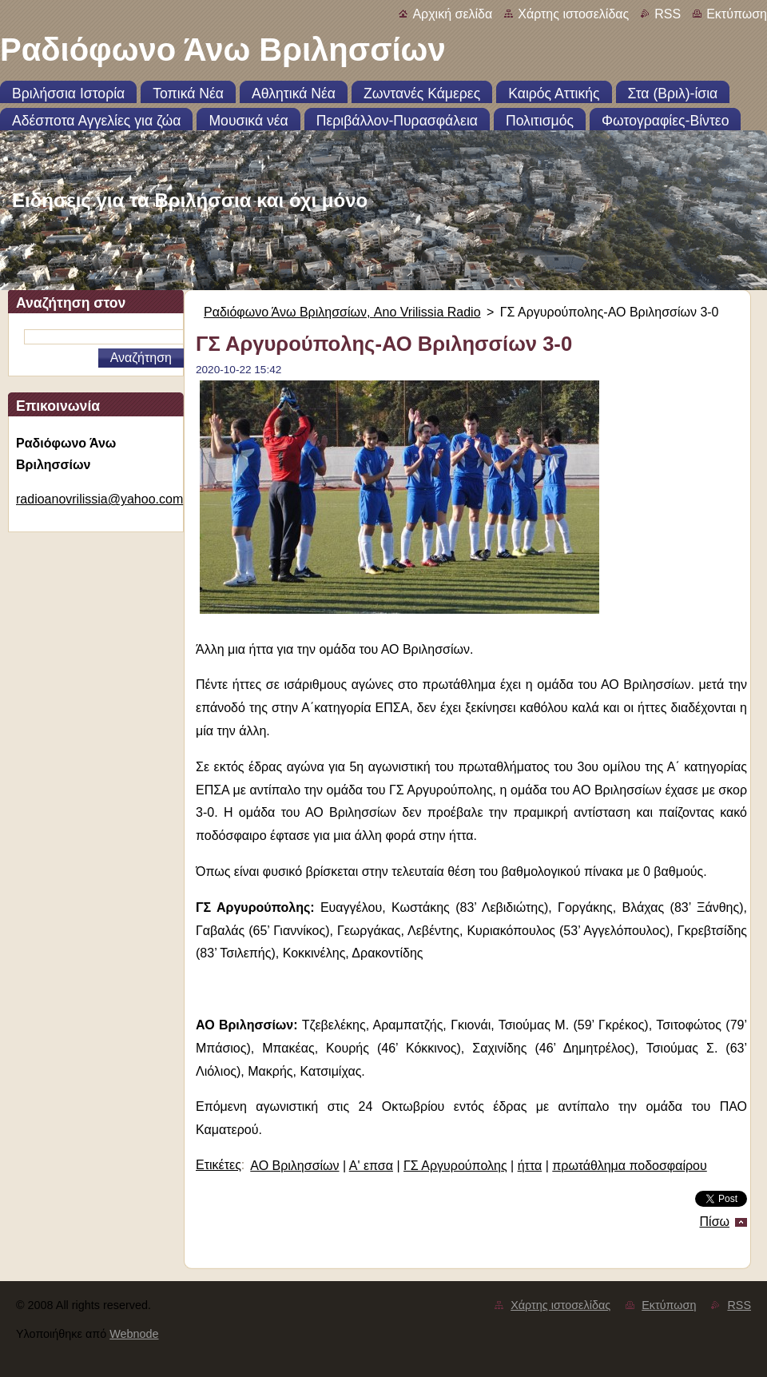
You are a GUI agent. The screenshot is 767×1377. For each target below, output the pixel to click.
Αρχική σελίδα (452, 14)
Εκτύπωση (736, 14)
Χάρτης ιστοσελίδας (573, 14)
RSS (667, 14)
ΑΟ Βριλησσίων (294, 1165)
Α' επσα (371, 1165)
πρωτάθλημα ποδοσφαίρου (629, 1165)
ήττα (530, 1165)
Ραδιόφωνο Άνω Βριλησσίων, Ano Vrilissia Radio (342, 312)
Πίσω (714, 1221)
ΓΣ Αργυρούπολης (455, 1165)
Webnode (133, 1333)
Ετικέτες (218, 1165)
